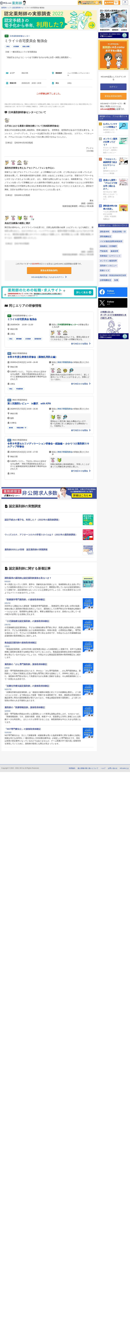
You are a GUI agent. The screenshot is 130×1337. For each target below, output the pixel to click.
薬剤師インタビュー (108, 266)
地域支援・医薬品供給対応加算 (113, 275)
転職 (116, 280)
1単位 (8, 46)
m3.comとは (124, 768)
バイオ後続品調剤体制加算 (111, 241)
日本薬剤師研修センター (20, 36)
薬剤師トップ (6, 8)
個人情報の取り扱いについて (88, 768)
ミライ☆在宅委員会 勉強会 (22, 319)
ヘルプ (103, 768)
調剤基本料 (104, 232)
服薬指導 (114, 251)
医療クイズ (104, 270)
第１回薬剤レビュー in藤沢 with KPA (29, 403)
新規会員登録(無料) (49, 270)
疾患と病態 (26, 46)
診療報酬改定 (105, 280)
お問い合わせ (112, 768)
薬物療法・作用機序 (108, 246)
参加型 (11, 427)
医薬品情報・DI (21, 427)
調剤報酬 (19, 339)
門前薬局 (103, 251)
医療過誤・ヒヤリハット (110, 256)
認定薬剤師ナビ (17, 8)
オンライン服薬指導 (108, 261)
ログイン (125, 2)
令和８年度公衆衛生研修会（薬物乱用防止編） (32, 357)
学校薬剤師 (19, 389)
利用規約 (72, 768)
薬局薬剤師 (37, 339)
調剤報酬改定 (105, 236)
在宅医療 (16, 46)
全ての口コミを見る (81, 344)
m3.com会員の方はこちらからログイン (49, 277)
